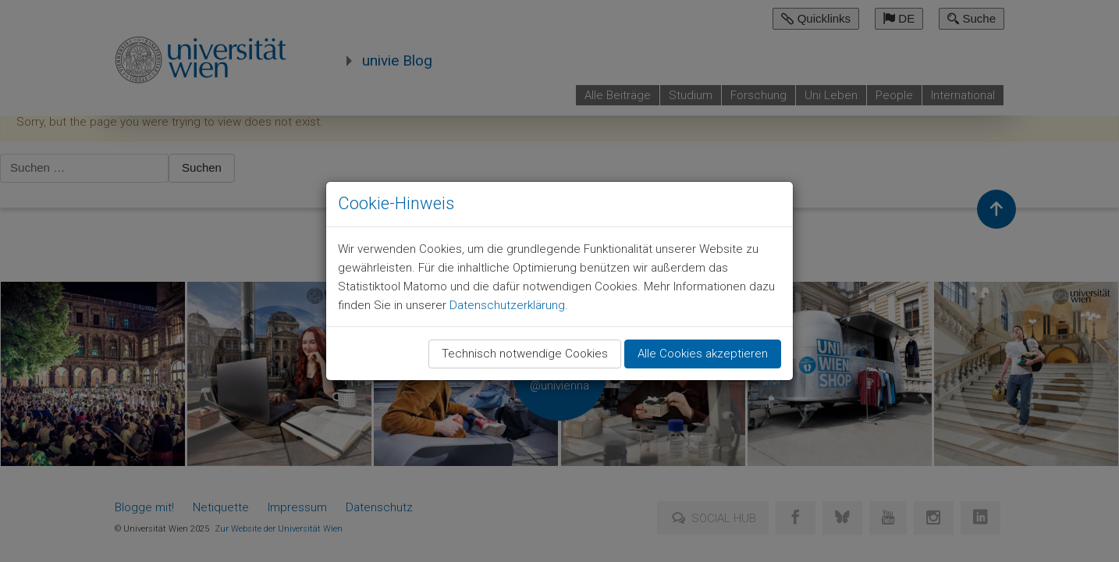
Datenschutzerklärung (507, 305)
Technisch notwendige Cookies (525, 354)
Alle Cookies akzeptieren (703, 354)
